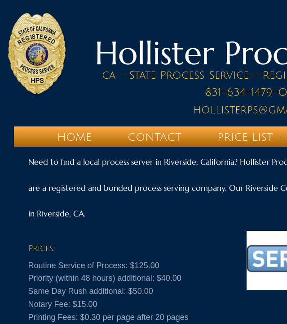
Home (74, 137)
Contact (154, 137)
